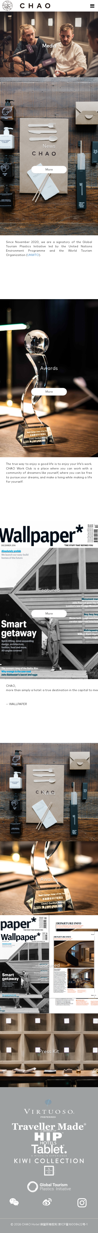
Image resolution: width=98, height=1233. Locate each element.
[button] (14, 1202)
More (49, 169)
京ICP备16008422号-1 (72, 1224)
